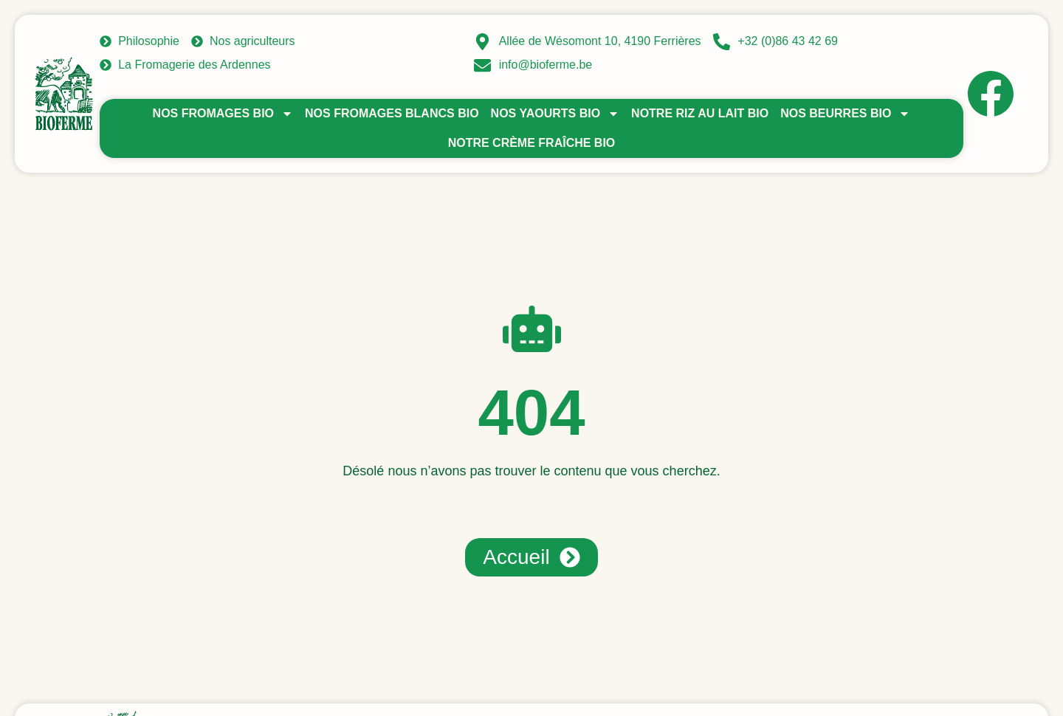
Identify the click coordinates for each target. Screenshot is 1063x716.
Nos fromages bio (223, 113)
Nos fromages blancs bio (392, 113)
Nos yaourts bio (555, 113)
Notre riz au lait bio (699, 113)
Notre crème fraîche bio (532, 143)
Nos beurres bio (845, 113)
